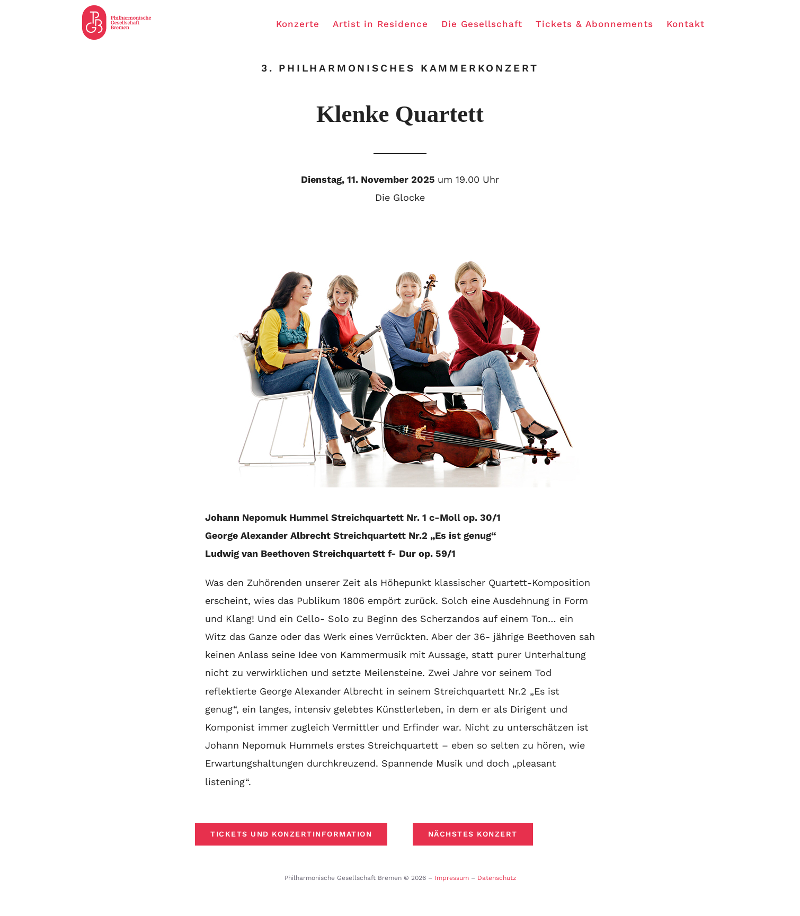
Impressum (451, 878)
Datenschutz (496, 878)
